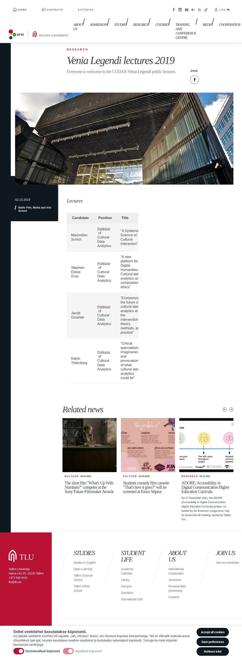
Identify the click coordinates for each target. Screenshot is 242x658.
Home (18, 6)
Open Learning (84, 561)
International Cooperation (177, 559)
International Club (130, 589)
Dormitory (128, 580)
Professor (104, 216)
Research (130, 15)
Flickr (193, 6)
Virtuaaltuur (199, 6)
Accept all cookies (209, 626)
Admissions (92, 15)
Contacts (42, 6)
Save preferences (210, 638)
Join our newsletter (223, 552)
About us (74, 17)
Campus (127, 574)
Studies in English (80, 552)
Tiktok (206, 6)
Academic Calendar (128, 559)
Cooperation (214, 15)
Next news (231, 397)
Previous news (225, 397)
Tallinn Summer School (84, 569)
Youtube (186, 6)
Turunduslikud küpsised (42, 648)
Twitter (205, 67)
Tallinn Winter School (83, 580)
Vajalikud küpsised (88, 648)
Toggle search (235, 21)
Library (126, 567)
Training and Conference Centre (171, 19)
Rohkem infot (210, 650)
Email (216, 67)
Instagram (180, 6)
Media (194, 15)
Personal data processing (178, 576)
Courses (149, 15)
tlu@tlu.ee (15, 569)
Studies (112, 15)
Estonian (64, 6)
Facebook (174, 6)
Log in (225, 6)
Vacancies (175, 567)
